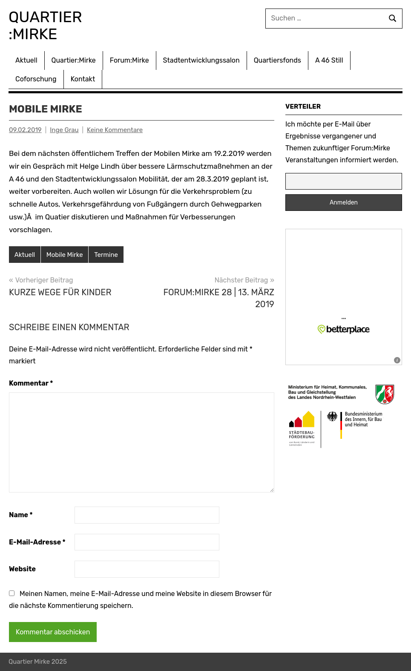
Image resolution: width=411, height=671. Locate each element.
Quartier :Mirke (47, 25)
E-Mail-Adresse (37, 542)
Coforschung (36, 79)
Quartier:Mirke (74, 60)
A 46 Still (329, 60)
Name (21, 515)
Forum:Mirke (129, 60)
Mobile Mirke (64, 255)
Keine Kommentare (115, 130)
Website (22, 569)
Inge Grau (64, 130)
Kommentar (31, 383)
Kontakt (83, 79)
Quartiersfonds (277, 60)
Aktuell (26, 60)
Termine (106, 255)
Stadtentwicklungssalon (201, 60)
